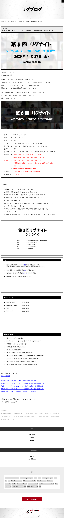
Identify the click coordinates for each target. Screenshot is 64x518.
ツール (18, 483)
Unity (32, 456)
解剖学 (33, 486)
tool (9, 480)
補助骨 (28, 486)
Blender (32, 437)
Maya (32, 440)
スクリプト (8, 483)
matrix (39, 478)
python (51, 478)
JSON (35, 478)
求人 (25, 486)
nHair (43, 478)
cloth (18, 478)
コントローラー (32, 480)
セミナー (14, 483)
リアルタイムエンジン (32, 450)
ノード (29, 483)
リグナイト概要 (5, 376)
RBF (55, 478)
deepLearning (23, 478)
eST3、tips (30, 478)
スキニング (49, 480)
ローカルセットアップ (17, 486)
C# (15, 478)
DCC (32, 428)
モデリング (51, 483)
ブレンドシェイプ (43, 483)
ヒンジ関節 (35, 483)
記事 (37, 486)
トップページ (3, 21)
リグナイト (8, 486)
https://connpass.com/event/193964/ (24, 168)
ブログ (9, 21)
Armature (7, 478)
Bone (12, 478)
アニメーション (18, 480)
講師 (40, 486)
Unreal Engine (32, 459)
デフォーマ (24, 483)
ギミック (25, 480)
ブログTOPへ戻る (32, 499)
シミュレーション (41, 480)
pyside (47, 478)
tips (6, 480)
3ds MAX (32, 434)
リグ (56, 483)
